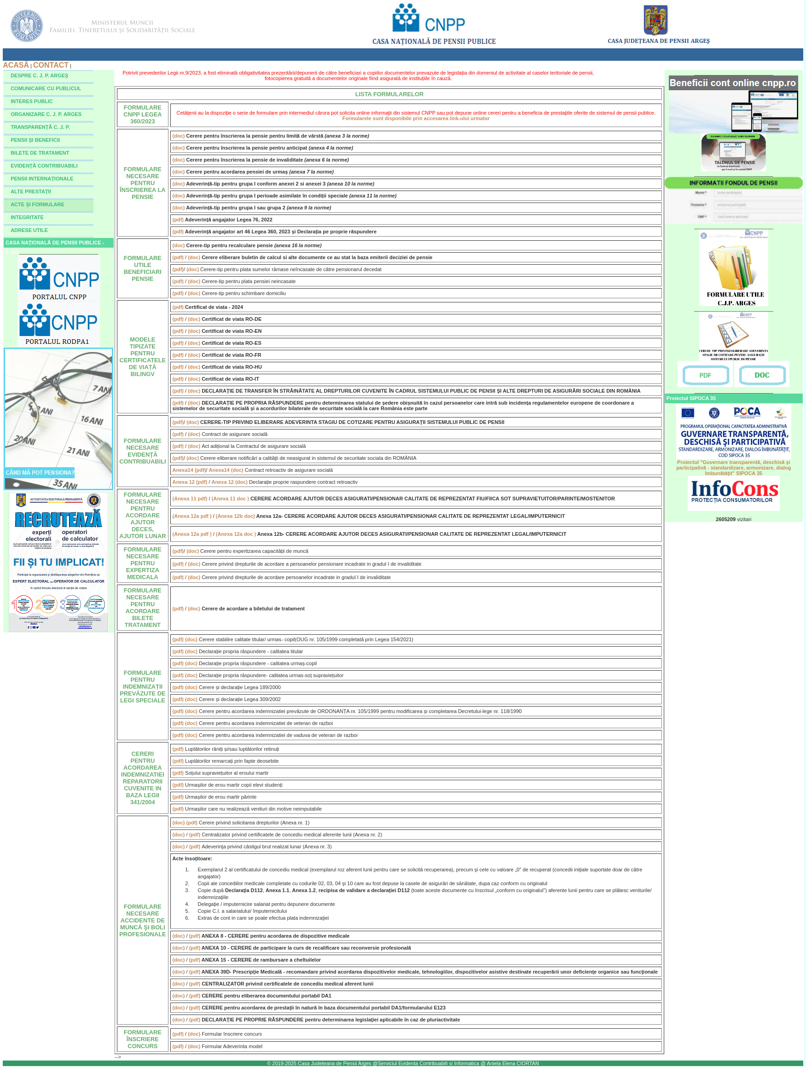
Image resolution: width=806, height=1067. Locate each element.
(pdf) (179, 219)
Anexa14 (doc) (226, 470)
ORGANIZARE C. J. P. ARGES (46, 114)
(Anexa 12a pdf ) (193, 516)
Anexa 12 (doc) (230, 482)
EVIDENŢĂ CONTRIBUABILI (44, 165)
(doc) (179, 136)
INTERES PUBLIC (32, 101)
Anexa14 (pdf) (189, 470)
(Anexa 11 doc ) (231, 498)
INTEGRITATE (27, 217)
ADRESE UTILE (29, 230)
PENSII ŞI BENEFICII (35, 140)
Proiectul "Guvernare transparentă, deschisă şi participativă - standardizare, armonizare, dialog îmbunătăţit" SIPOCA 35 (733, 465)
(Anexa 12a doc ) (236, 534)
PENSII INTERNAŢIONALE (42, 178)
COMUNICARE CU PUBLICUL (46, 88)
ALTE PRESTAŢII (31, 191)
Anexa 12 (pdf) (191, 482)
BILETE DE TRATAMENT (40, 153)
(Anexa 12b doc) (236, 516)
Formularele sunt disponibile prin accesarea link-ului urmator (416, 118)
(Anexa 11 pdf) (191, 498)
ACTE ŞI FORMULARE (37, 204)
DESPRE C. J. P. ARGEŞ (39, 75)
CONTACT (51, 65)
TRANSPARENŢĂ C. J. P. (40, 127)
